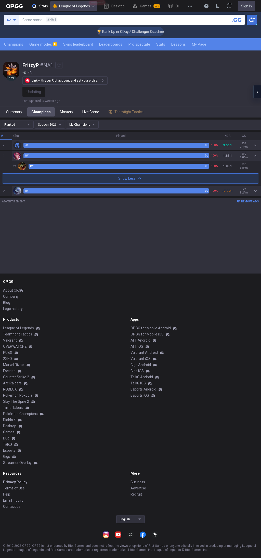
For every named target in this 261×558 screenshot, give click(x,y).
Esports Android (143, 389)
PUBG (7, 353)
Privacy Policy (15, 482)
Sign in (246, 6)
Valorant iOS (140, 359)
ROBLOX (10, 389)
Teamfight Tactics (17, 334)
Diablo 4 (9, 420)
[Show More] (206, 6)
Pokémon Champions (20, 414)
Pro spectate (139, 44)
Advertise (138, 488)
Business (137, 482)
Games (9, 432)
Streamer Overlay (17, 463)
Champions (13, 44)
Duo (6, 438)
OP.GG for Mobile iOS (147, 334)
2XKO (7, 359)
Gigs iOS (137, 371)
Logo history (13, 309)
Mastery (66, 112)
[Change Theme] (218, 6)
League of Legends (73, 6)
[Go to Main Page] (14, 6)
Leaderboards (110, 44)
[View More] (190, 6)
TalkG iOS (138, 383)
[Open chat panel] (257, 91)
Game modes (43, 44)
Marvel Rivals (13, 365)
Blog (6, 303)
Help (6, 494)
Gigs (6, 457)
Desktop (9, 426)
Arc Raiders (12, 383)
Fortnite (9, 371)
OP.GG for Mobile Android (150, 328)
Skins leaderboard (78, 44)
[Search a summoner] (237, 20)
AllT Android (140, 340)
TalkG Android (141, 377)
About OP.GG (13, 290)
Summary (14, 112)
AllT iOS (136, 346)
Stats (160, 44)
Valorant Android (144, 353)
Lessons (178, 44)
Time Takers (13, 408)
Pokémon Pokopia (17, 395)
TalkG (7, 444)
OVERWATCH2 (15, 346)
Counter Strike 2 (16, 377)
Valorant (10, 340)
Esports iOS (139, 395)
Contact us (11, 506)
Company (11, 296)
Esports (9, 450)
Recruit (136, 494)
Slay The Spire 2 (16, 401)
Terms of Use (14, 488)
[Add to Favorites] (58, 65)
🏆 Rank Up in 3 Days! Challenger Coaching (136, 32)
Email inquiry (13, 500)
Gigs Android (140, 365)
